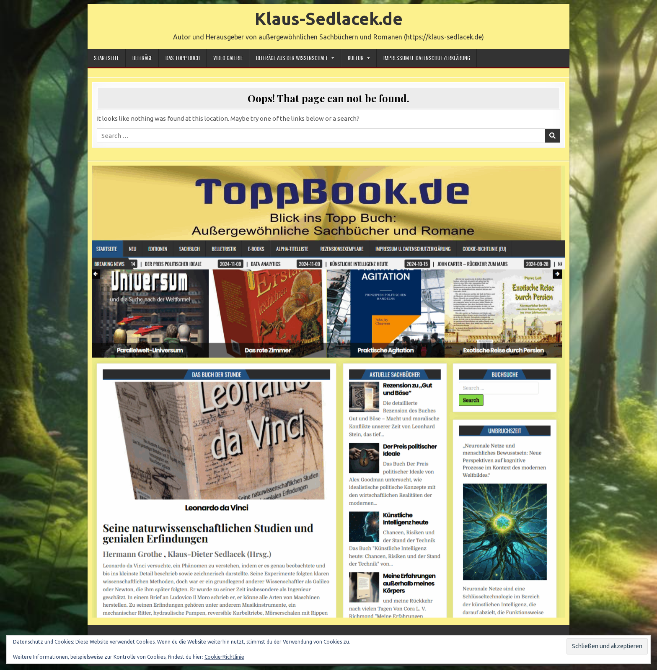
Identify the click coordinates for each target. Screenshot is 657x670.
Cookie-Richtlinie (224, 657)
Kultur (356, 58)
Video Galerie (228, 58)
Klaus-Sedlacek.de (329, 18)
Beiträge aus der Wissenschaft (292, 58)
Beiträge (142, 58)
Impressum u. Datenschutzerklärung (426, 58)
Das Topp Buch (183, 58)
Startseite (106, 58)
